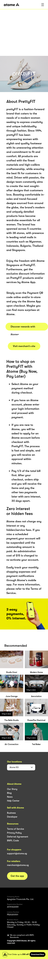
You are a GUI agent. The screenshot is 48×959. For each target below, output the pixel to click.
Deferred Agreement (17, 836)
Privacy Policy (14, 832)
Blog (9, 793)
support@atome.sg (17, 853)
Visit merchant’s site (24, 346)
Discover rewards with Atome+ (23, 328)
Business (11, 813)
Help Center (13, 800)
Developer (12, 816)
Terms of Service (15, 829)
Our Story (12, 789)
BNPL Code (13, 840)
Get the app (17, 876)
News (10, 797)
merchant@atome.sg (18, 865)
